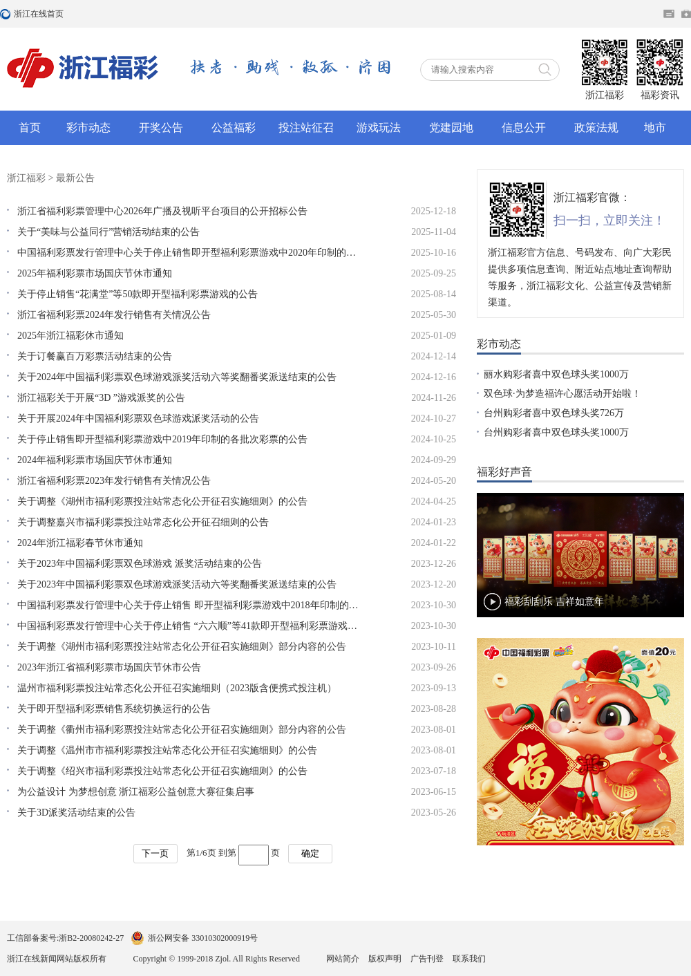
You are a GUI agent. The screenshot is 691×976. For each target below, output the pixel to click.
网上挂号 (686, 14)
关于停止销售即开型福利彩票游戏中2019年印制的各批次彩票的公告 (162, 439)
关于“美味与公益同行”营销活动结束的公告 (108, 232)
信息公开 (524, 127)
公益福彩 (233, 127)
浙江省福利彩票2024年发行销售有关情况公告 (114, 315)
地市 (655, 127)
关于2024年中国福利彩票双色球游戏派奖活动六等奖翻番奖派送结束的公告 (177, 377)
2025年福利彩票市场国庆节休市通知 (94, 273)
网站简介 (342, 959)
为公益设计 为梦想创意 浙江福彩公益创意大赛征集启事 (135, 792)
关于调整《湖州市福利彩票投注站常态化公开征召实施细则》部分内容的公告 (181, 646)
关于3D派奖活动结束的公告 (76, 812)
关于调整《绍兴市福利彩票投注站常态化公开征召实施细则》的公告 (162, 771)
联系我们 (469, 959)
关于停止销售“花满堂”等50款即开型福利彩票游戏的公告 (137, 294)
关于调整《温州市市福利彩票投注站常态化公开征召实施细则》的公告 (167, 750)
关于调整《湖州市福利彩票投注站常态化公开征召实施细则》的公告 (162, 501)
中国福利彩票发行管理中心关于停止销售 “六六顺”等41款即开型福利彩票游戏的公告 (190, 626)
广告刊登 (427, 959)
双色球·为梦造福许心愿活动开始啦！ (562, 393)
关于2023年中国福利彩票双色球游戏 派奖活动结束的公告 (139, 564)
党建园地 (451, 127)
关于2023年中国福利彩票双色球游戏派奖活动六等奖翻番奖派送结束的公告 (177, 584)
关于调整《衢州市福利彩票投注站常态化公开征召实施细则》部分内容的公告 (181, 729)
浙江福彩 (26, 178)
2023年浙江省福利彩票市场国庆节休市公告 (109, 667)
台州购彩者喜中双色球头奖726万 (554, 413)
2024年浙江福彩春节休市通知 (80, 543)
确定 (310, 853)
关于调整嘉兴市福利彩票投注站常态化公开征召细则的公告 (143, 522)
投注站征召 (306, 127)
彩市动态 (88, 127)
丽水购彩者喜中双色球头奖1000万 (556, 374)
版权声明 (384, 959)
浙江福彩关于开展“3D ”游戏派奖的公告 (101, 398)
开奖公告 (161, 127)
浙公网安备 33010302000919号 (203, 938)
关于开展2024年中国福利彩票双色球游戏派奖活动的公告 (138, 418)
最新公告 (75, 178)
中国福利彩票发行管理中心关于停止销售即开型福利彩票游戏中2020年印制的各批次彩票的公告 (190, 252)
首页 (30, 127)
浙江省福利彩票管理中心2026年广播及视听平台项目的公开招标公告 (162, 211)
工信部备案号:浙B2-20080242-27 (65, 938)
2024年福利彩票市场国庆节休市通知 (94, 460)
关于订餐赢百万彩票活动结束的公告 (94, 356)
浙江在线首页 (7, 14)
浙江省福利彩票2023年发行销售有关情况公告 (114, 481)
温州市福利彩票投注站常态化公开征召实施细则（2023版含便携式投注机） (177, 688)
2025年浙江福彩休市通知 (70, 335)
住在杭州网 (668, 14)
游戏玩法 (379, 127)
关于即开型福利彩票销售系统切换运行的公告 (114, 709)
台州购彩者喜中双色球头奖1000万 (556, 432)
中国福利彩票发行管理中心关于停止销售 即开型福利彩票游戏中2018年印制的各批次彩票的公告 (190, 605)
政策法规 (596, 127)
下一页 (155, 853)
